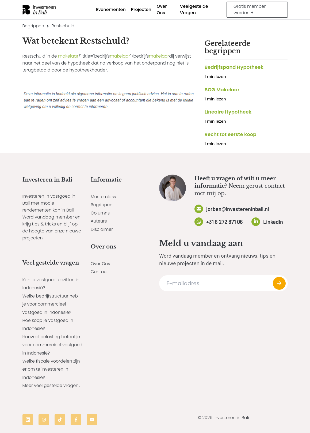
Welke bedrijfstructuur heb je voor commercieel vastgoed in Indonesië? (50, 304)
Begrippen (33, 26)
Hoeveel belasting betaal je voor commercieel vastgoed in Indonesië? (52, 345)
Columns (100, 213)
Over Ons (100, 264)
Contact (99, 272)
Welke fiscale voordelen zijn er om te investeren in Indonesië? (51, 369)
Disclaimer (102, 229)
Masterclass (103, 197)
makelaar (68, 56)
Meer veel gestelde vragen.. (51, 385)
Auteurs (99, 221)
